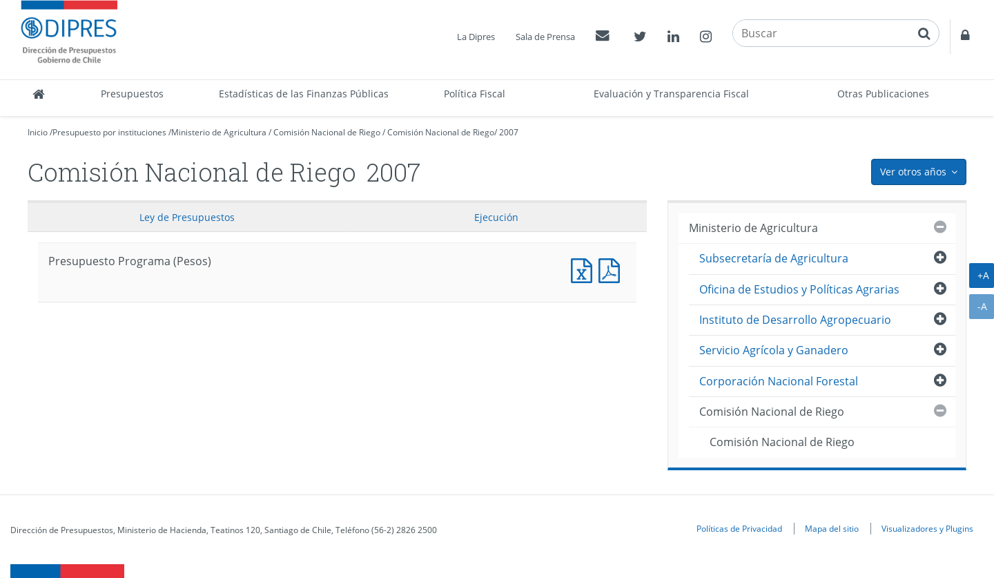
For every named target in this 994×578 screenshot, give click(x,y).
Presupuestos (132, 93)
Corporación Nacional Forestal (778, 381)
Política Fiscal (474, 93)
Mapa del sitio (832, 528)
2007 (508, 132)
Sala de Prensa (545, 36)
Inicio (38, 132)
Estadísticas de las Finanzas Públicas (304, 93)
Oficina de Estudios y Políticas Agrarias (799, 289)
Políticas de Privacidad (739, 528)
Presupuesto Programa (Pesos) (584, 269)
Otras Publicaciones (883, 93)
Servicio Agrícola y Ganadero (773, 350)
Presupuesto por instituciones (109, 132)
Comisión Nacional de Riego (326, 132)
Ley (187, 217)
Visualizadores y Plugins (927, 528)
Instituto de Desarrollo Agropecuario (795, 319)
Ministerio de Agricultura (218, 132)
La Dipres (476, 36)
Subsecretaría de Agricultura (773, 258)
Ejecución (496, 217)
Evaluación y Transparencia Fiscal (671, 93)
